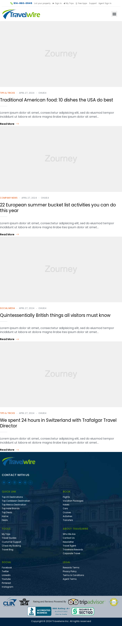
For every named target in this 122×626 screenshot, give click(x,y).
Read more (9, 124)
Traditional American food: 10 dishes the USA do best (56, 100)
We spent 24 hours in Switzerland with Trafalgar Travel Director (58, 423)
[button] (114, 14)
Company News (8, 197)
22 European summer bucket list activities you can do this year (58, 208)
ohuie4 (42, 92)
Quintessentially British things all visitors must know (55, 315)
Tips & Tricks (7, 92)
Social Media (7, 308)
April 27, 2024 (26, 92)
